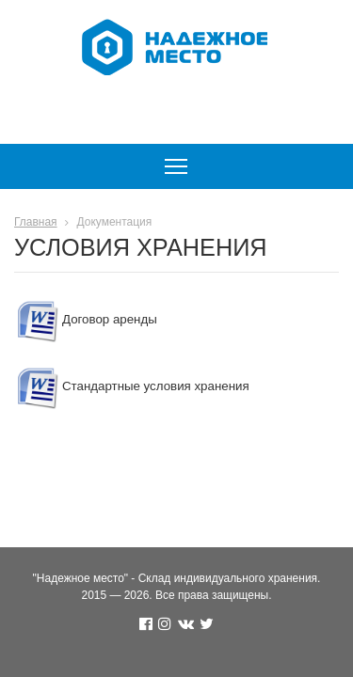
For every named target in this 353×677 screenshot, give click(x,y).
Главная (35, 221)
